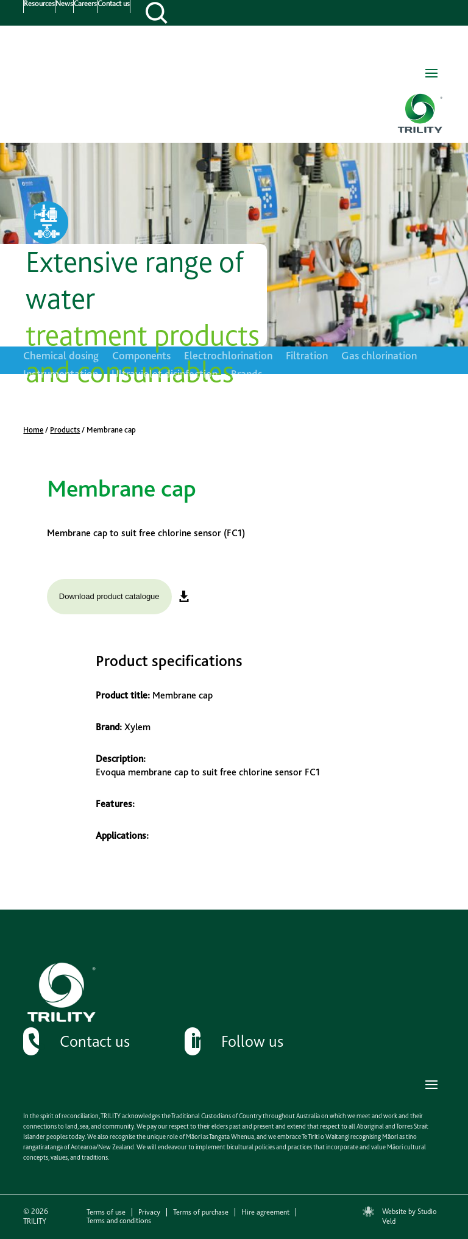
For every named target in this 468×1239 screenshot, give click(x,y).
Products (65, 429)
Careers (85, 4)
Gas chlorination (379, 356)
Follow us (252, 1041)
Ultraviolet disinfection (165, 375)
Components (141, 356)
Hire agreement (265, 1212)
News (64, 4)
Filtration (307, 356)
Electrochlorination (228, 356)
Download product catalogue (109, 596)
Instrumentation (60, 375)
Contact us (114, 4)
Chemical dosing (61, 356)
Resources (39, 4)
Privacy (149, 1212)
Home (33, 429)
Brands (246, 375)
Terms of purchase (201, 1212)
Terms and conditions (119, 1220)
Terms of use (106, 1212)
